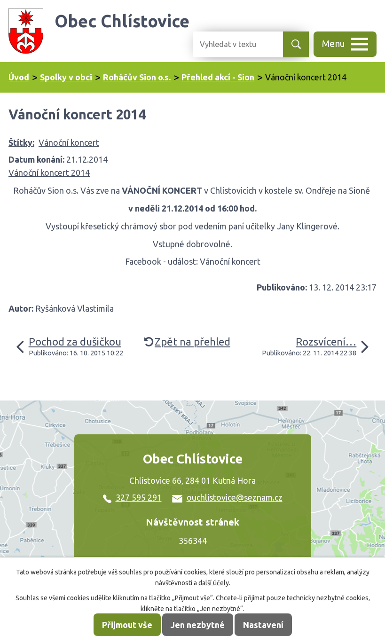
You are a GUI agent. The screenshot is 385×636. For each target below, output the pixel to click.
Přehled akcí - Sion (217, 77)
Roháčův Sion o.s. (137, 77)
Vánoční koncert (69, 142)
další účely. (214, 583)
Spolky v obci (66, 77)
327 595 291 (132, 497)
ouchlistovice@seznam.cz (227, 497)
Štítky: (21, 142)
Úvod (18, 77)
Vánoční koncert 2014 (49, 172)
